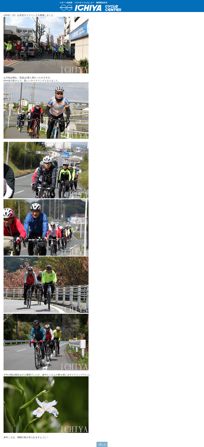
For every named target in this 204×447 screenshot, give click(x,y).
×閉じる (102, 444)
